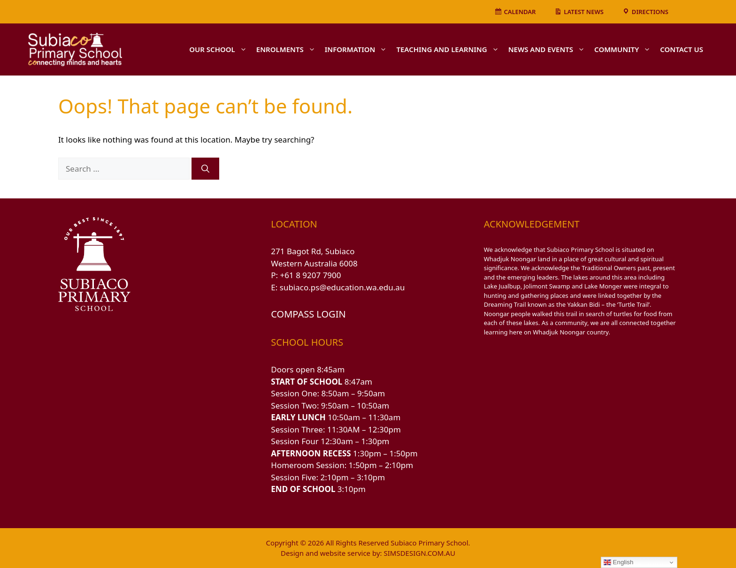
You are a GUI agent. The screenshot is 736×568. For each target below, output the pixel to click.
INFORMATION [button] (358, 49)
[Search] (205, 169)
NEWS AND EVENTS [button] (549, 49)
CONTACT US (681, 49)
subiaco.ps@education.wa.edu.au (342, 287)
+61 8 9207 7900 (310, 275)
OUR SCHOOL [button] (220, 49)
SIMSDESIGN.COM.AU (419, 553)
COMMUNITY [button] (624, 49)
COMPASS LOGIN (308, 314)
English (618, 562)
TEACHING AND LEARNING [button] (449, 49)
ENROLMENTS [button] (288, 49)
